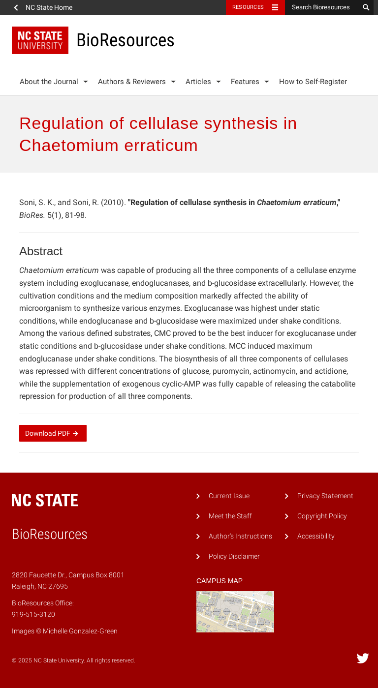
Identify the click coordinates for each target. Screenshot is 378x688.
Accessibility (316, 536)
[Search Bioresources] (322, 7)
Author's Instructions (240, 536)
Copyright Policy (322, 516)
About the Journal (49, 81)
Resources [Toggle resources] (248, 7)
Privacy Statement (325, 496)
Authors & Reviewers (132, 81)
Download (53, 433)
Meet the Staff (230, 516)
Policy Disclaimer (234, 556)
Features (245, 81)
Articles (198, 81)
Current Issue (229, 496)
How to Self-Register (313, 81)
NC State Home (49, 7)
